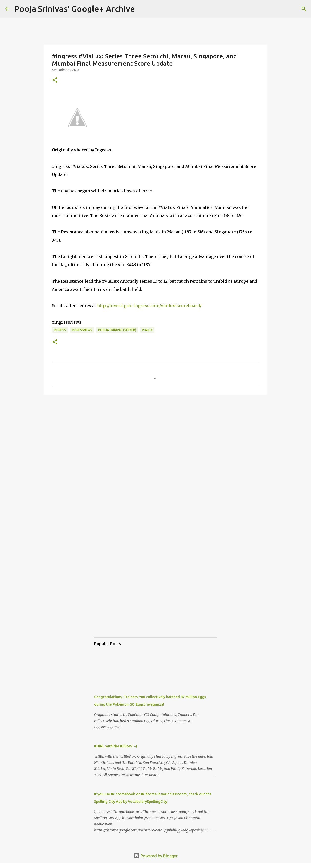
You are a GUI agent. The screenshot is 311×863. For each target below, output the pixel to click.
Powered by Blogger (155, 856)
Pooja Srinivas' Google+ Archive (74, 8)
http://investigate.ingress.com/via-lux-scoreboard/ (149, 305)
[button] (55, 80)
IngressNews (82, 330)
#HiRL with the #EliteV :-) (115, 746)
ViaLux (147, 330)
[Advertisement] (155, 438)
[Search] (142, 9)
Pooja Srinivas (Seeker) (117, 330)
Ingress (60, 330)
